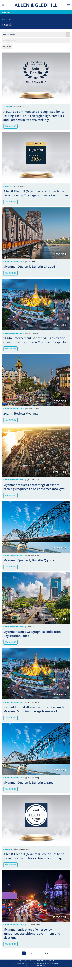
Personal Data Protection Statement (29, 963)
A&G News (7, 107)
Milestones (39, 961)
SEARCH (7, 47)
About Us (20, 961)
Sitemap (55, 963)
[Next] (46, 953)
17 (40, 953)
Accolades (29, 961)
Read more (10, 126)
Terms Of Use (50, 961)
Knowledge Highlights (13, 262)
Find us (48, 963)
